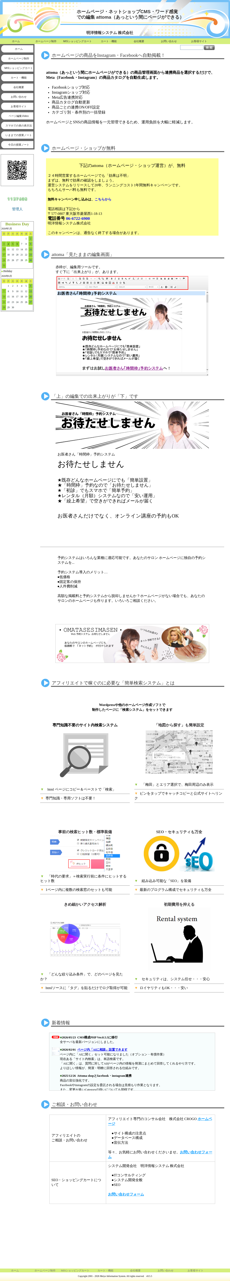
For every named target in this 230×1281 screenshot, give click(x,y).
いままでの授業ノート (19, 135)
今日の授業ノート (18, 144)
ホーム (16, 41)
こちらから (103, 199)
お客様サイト (199, 41)
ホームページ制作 (46, 41)
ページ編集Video (19, 115)
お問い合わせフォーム (126, 1193)
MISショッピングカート (77, 41)
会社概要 (139, 41)
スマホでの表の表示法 (19, 125)
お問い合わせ (169, 41)
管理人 (17, 209)
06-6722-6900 (78, 218)
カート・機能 (109, 41)
